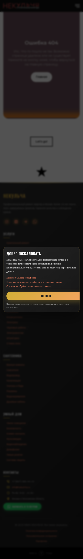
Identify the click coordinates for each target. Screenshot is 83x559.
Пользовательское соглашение (21, 278)
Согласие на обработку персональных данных (28, 286)
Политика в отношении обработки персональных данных (34, 282)
